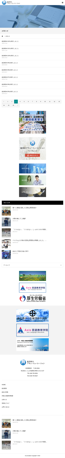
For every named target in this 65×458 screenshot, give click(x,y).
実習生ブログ (5, 403)
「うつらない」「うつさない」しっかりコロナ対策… (30, 229)
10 (45, 101)
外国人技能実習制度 (7, 396)
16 (13, 105)
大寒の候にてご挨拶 (19, 218)
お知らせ (4, 399)
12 (54, 101)
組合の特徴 (5, 392)
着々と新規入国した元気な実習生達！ (25, 207)
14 (3, 105)
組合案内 (4, 388)
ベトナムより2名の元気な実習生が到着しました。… (29, 240)
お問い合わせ (5, 407)
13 (59, 101)
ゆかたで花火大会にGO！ (21, 251)
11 (49, 101)
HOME (4, 384)
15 (8, 105)
